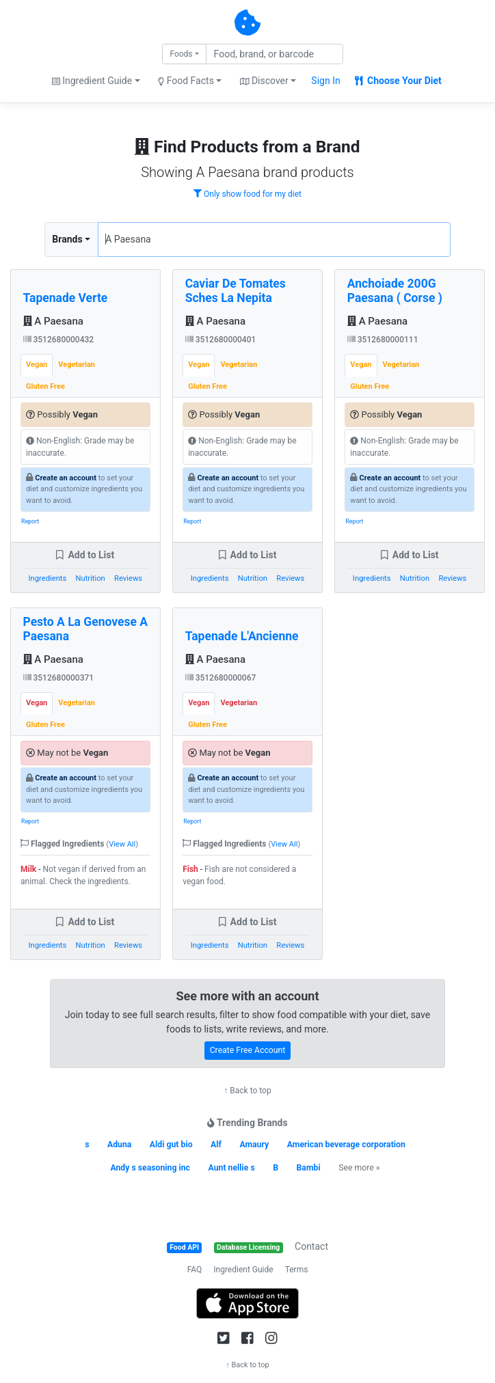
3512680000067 (220, 678)
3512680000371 (58, 678)
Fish (190, 869)
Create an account (65, 478)
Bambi (309, 1168)
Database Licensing (248, 1247)
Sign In (325, 80)
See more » (358, 1168)
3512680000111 (382, 339)
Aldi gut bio (171, 1144)
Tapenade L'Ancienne (242, 636)
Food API (184, 1247)
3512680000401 (220, 339)
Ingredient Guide (243, 1269)
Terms (296, 1269)
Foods (181, 54)
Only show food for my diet (247, 194)
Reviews (128, 578)
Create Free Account (248, 1050)
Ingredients (48, 578)
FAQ (194, 1269)
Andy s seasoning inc (150, 1168)
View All (122, 844)
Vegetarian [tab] (76, 364)
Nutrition (90, 578)
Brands (67, 239)
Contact (311, 1246)
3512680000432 (58, 339)
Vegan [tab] (36, 364)
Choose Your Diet (398, 80)
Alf (216, 1144)
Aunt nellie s (231, 1168)
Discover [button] (264, 80)
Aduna (119, 1144)
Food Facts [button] (186, 80)
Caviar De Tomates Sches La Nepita (235, 291)
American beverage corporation (346, 1144)
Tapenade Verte (65, 298)
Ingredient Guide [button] (92, 80)
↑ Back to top (247, 1090)
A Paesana (53, 321)
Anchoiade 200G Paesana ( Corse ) (394, 291)
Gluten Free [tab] (45, 386)
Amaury (254, 1144)
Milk (28, 869)
